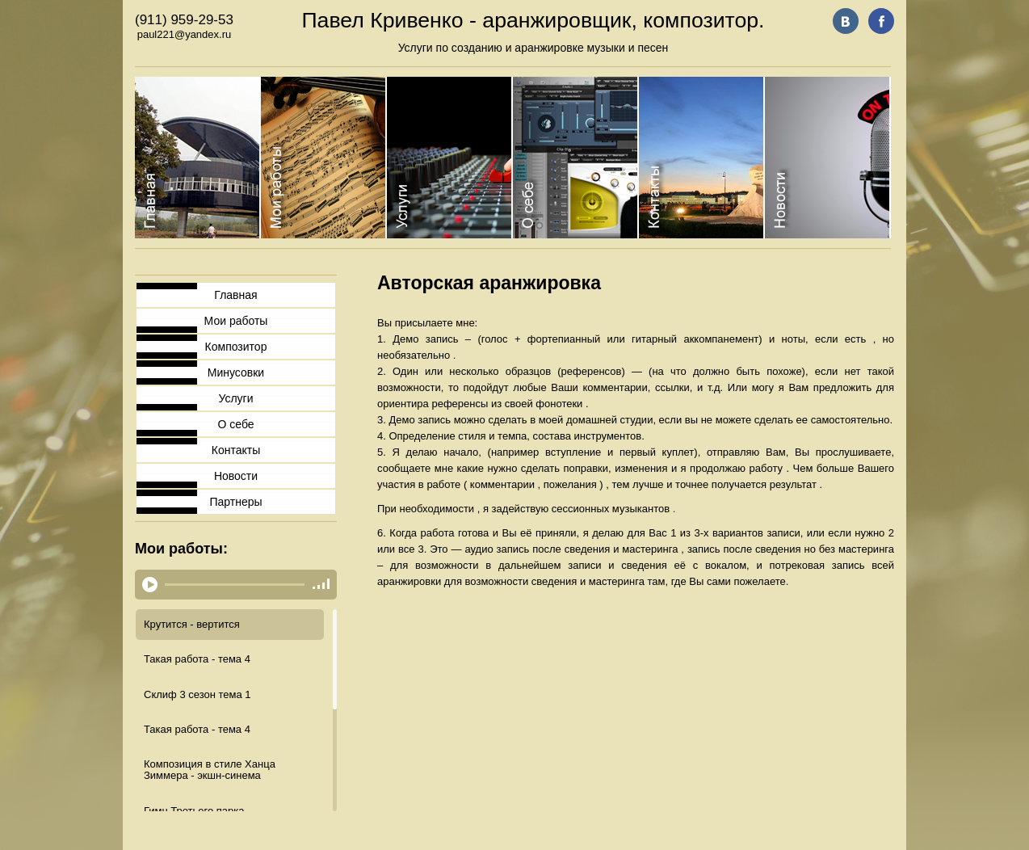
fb (881, 21)
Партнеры (235, 501)
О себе (235, 424)
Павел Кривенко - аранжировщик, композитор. (532, 20)
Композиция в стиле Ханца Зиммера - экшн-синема (209, 769)
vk (846, 21)
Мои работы (236, 320)
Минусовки (236, 372)
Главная (235, 294)
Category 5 (702, 157)
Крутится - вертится (192, 624)
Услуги (235, 398)
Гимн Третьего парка (194, 811)
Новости (236, 475)
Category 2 (324, 157)
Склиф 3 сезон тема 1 (197, 694)
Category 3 (450, 157)
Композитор (236, 346)
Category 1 (198, 157)
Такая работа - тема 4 (197, 659)
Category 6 (828, 157)
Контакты (236, 450)
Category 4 (576, 157)
